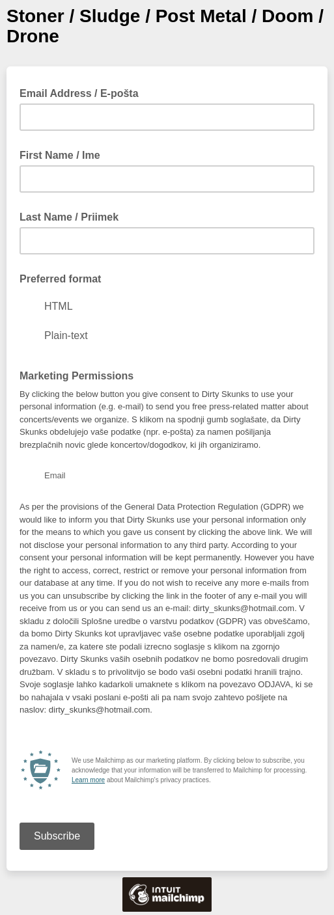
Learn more (88, 780)
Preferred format (60, 278)
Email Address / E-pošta (83, 92)
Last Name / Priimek (69, 217)
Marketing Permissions (76, 375)
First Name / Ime (60, 155)
